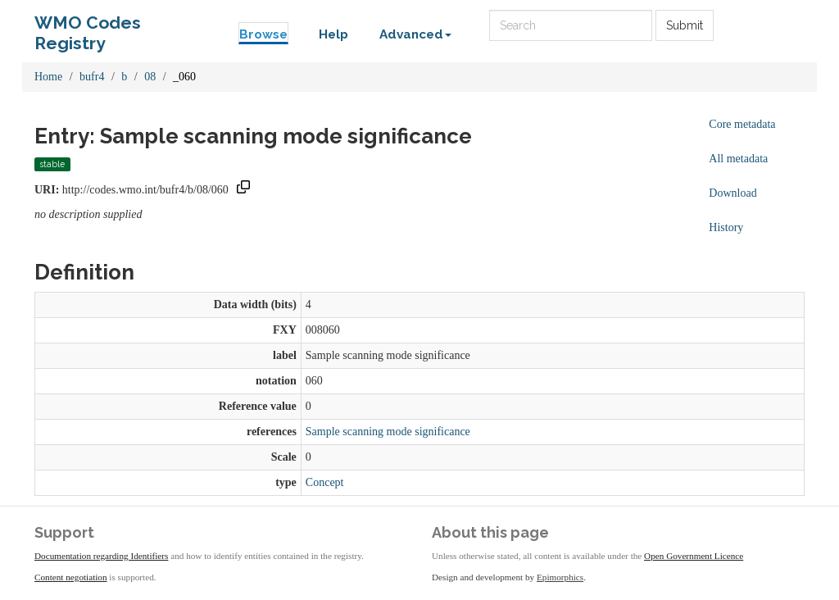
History (726, 227)
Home (48, 76)
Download (732, 193)
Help (333, 34)
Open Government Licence (693, 556)
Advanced (415, 34)
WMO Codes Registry (87, 26)
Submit (684, 25)
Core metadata (742, 124)
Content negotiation (70, 577)
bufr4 (91, 76)
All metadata (738, 158)
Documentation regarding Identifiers (101, 556)
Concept (325, 482)
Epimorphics (560, 577)
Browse (263, 34)
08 (150, 76)
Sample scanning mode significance (388, 431)
